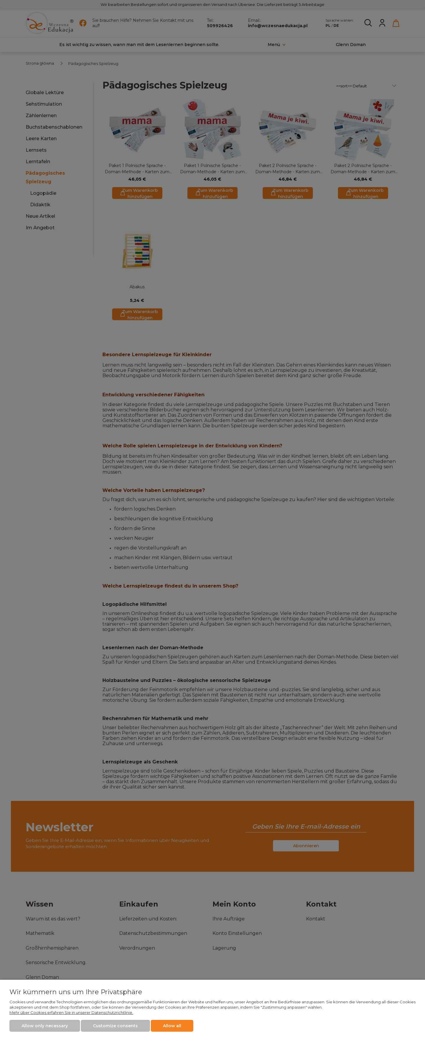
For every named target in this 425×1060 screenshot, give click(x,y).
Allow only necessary (45, 1025)
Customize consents (115, 1025)
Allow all (172, 1025)
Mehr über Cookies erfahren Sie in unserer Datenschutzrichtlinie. (71, 1012)
